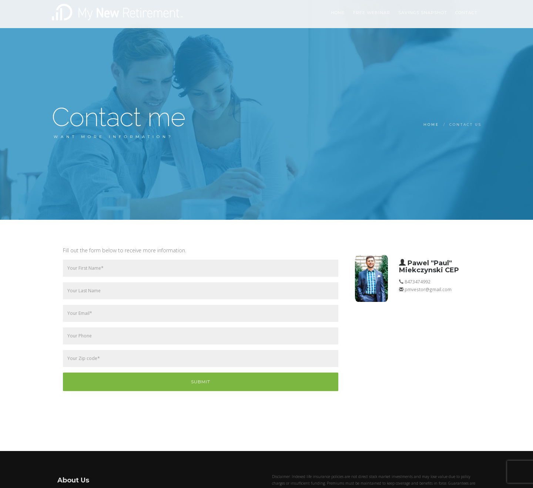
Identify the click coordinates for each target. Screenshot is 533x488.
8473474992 (417, 282)
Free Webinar (371, 12)
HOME (338, 12)
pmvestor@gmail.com (428, 289)
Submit (200, 381)
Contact (466, 12)
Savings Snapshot (422, 12)
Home (431, 124)
